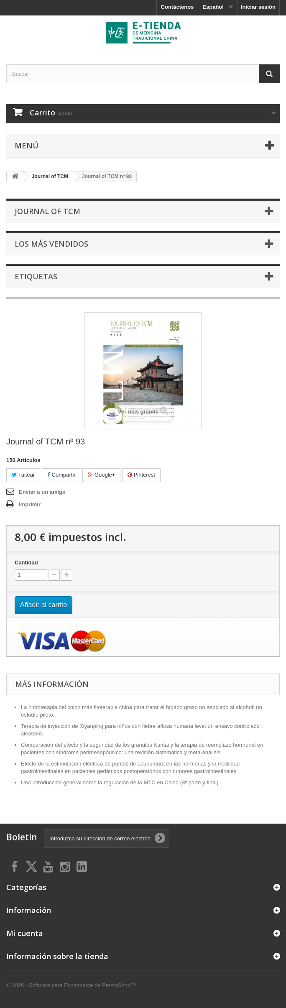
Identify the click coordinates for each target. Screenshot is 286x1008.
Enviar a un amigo (42, 492)
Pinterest (141, 475)
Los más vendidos (51, 244)
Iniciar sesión (258, 7)
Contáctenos (177, 7)
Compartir (61, 475)
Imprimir (30, 504)
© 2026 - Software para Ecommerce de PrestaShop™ (71, 985)
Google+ (101, 475)
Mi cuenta (24, 933)
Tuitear (23, 475)
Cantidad (26, 562)
